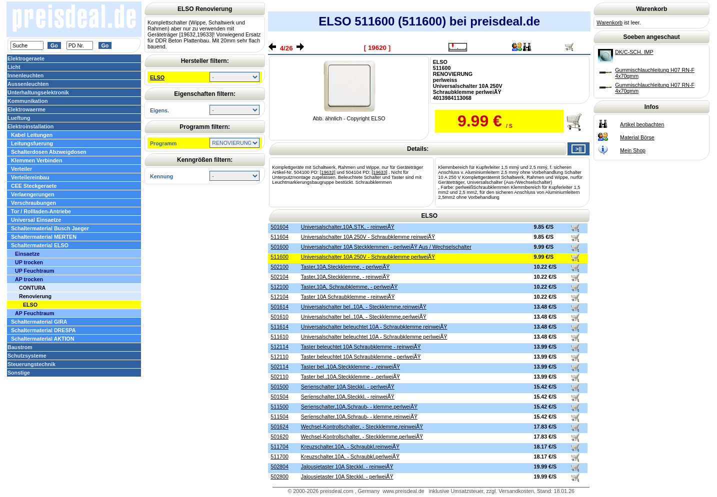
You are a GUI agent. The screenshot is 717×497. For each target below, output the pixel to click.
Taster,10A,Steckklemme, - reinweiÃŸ (345, 277)
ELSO (157, 77)
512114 (279, 347)
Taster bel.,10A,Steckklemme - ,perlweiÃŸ (350, 377)
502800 (279, 477)
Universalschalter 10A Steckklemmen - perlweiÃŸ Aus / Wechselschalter (386, 247)
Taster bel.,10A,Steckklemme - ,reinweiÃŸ (350, 367)
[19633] (379, 172)
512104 (279, 297)
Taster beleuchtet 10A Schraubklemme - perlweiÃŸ (361, 357)
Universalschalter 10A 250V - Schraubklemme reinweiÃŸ (368, 237)
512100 (279, 287)
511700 (279, 457)
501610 (279, 317)
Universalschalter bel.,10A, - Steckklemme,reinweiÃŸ (363, 307)
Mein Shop (633, 150)
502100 (279, 267)
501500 (279, 387)
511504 (279, 417)
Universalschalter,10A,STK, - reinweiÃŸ (347, 227)
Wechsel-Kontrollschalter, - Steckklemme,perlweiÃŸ (362, 437)
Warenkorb (609, 22)
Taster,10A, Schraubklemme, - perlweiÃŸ (349, 287)
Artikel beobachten (642, 124)
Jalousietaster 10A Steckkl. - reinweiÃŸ (347, 467)
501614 (279, 307)
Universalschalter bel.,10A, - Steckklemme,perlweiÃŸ (363, 317)
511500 (279, 407)
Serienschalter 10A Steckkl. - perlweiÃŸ (347, 387)
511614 (279, 327)
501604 (279, 227)
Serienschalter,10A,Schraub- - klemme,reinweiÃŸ (359, 417)
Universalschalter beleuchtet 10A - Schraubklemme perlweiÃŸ (374, 337)
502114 (279, 367)
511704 (279, 447)
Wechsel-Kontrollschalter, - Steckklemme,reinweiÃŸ (362, 427)
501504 (279, 397)
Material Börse (637, 137)
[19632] (328, 172)
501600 (279, 247)
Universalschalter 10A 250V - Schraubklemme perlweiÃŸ (368, 257)
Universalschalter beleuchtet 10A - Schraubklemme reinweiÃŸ (374, 327)
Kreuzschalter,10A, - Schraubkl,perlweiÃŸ (350, 457)
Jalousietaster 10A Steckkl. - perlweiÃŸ (347, 477)
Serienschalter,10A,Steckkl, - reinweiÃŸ (347, 397)
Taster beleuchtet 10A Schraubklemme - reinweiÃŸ (361, 347)
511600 (279, 257)
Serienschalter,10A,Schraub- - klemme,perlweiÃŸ (359, 407)
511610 (279, 337)
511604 (279, 237)
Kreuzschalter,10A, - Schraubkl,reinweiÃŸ (350, 447)
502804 (279, 467)
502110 (279, 377)
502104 (279, 277)
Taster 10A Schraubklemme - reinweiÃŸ (348, 297)
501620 (279, 437)
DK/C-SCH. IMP (634, 52)
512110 (279, 357)
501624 (279, 427)
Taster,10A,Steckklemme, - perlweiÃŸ (345, 267)
